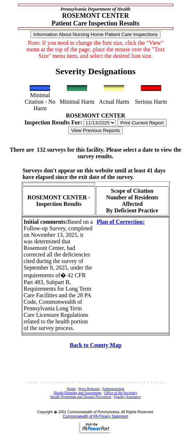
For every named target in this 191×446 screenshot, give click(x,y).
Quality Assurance (127, 397)
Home (71, 389)
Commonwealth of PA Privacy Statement (95, 416)
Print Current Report (141, 123)
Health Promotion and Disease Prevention (80, 397)
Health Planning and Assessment (77, 393)
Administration (113, 389)
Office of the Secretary (120, 393)
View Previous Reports (95, 130)
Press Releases (89, 389)
